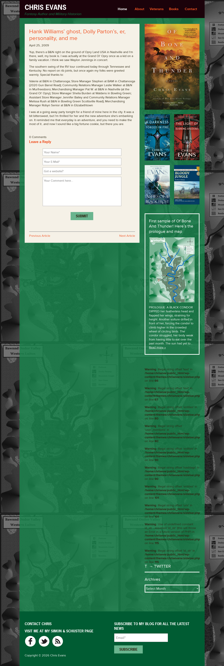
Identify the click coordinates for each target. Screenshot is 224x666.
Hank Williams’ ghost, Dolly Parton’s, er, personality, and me (77, 35)
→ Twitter (159, 566)
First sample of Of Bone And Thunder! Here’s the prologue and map (171, 226)
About (139, 9)
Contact (191, 9)
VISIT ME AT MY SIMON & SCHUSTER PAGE (59, 631)
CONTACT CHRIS (38, 624)
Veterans (157, 9)
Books (174, 9)
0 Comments (37, 137)
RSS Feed (57, 641)
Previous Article (39, 236)
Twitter (44, 641)
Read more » (157, 347)
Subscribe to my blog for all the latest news (151, 626)
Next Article (127, 236)
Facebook (30, 641)
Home (122, 9)
